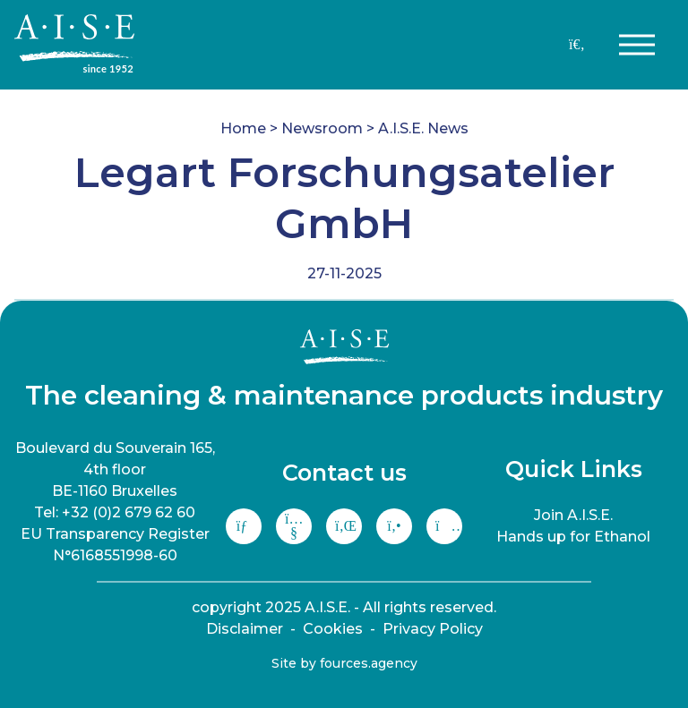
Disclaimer (244, 628)
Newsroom (322, 128)
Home (243, 128)
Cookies (333, 628)
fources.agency (368, 663)
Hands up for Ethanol (573, 536)
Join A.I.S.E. (573, 515)
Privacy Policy (433, 628)
